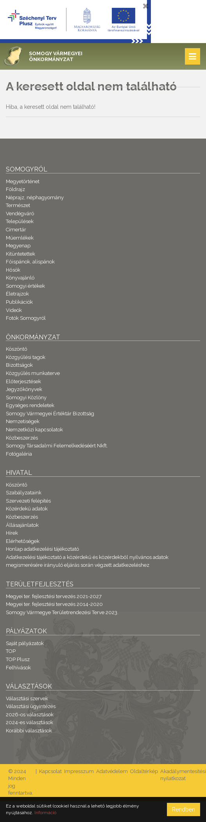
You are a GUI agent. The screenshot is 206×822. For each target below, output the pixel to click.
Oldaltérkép (144, 771)
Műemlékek (20, 238)
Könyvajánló (20, 278)
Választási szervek (27, 698)
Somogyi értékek (25, 286)
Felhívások (18, 668)
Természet (18, 205)
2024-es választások (29, 722)
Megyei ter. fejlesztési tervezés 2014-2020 (54, 604)
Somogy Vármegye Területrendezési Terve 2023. (62, 612)
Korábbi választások (29, 731)
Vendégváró (20, 213)
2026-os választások (30, 714)
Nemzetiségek (22, 421)
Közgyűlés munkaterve (33, 373)
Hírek (12, 533)
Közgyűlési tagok (25, 357)
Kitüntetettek (20, 254)
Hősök (13, 270)
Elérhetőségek (22, 541)
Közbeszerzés (22, 438)
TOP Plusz (18, 659)
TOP (11, 651)
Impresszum (79, 771)
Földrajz (15, 189)
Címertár (16, 230)
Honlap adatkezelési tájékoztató (42, 549)
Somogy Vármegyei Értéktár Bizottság (50, 413)
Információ (45, 812)
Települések (20, 221)
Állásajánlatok (22, 525)
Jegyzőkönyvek (24, 389)
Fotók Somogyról (26, 318)
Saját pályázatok (25, 643)
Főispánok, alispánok (30, 262)
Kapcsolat (50, 771)
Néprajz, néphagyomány (35, 197)
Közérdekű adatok (27, 509)
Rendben (183, 809)
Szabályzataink (23, 493)
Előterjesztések (23, 381)
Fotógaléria (19, 454)
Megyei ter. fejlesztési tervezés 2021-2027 (54, 596)
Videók (14, 310)
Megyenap (18, 246)
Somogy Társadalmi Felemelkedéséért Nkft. (57, 446)
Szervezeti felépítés (28, 501)
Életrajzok (17, 294)
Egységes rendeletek (30, 405)
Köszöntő (16, 349)
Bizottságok (19, 365)
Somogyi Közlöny (26, 397)
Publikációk (19, 302)
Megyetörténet (22, 181)
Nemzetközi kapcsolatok (34, 430)
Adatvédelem (112, 771)
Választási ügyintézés (31, 706)
